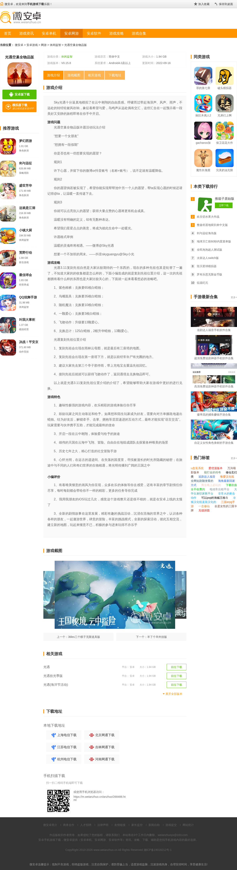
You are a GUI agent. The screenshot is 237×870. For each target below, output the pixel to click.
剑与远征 (25, 163)
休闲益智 (55, 45)
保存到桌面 (226, 4)
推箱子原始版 (224, 198)
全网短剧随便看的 (202, 480)
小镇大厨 (25, 230)
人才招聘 (85, 825)
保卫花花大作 (224, 142)
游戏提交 (171, 825)
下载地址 (114, 75)
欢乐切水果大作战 (208, 216)
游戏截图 (73, 75)
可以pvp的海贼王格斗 (215, 497)
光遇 (46, 667)
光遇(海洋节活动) (55, 684)
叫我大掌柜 (27, 319)
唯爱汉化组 (227, 476)
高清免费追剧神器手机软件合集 (214, 386)
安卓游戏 (32, 45)
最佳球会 (25, 275)
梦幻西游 (25, 141)
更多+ (234, 297)
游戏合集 (139, 33)
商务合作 (68, 825)
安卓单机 (49, 33)
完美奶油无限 (224, 170)
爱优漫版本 (215, 468)
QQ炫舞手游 (28, 297)
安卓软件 (94, 33)
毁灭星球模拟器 (207, 266)
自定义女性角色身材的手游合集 (214, 442)
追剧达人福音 (207, 476)
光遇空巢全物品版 (75, 45)
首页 (7, 33)
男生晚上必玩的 (211, 485)
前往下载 (176, 667)
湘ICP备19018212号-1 (158, 849)
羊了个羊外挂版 (157, 636)
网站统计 (188, 825)
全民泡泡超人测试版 (209, 249)
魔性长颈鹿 (203, 170)
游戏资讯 (26, 33)
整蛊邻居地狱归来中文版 (212, 225)
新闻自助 (154, 825)
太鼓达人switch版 (208, 258)
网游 (44, 45)
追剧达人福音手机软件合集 (214, 330)
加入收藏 (203, 4)
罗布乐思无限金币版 (209, 274)
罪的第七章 (203, 88)
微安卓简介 (50, 825)
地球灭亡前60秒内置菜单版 (214, 241)
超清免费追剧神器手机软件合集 (214, 358)
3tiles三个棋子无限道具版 (84, 636)
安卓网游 (71, 33)
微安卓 (19, 45)
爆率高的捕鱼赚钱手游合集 (214, 414)
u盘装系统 (197, 468)
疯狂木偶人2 (203, 115)
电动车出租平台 (220, 489)
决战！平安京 (28, 342)
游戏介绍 (53, 75)
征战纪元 (202, 282)
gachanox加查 (203, 143)
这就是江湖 (27, 208)
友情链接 (120, 825)
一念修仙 (204, 506)
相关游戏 (94, 75)
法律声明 (102, 825)
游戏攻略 (116, 33)
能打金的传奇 (213, 472)
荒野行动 (25, 252)
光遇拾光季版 (53, 676)
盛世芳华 (25, 185)
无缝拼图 (204, 510)
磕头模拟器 (225, 88)
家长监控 (137, 825)
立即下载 (224, 205)
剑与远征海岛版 (207, 233)
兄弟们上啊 (225, 115)
